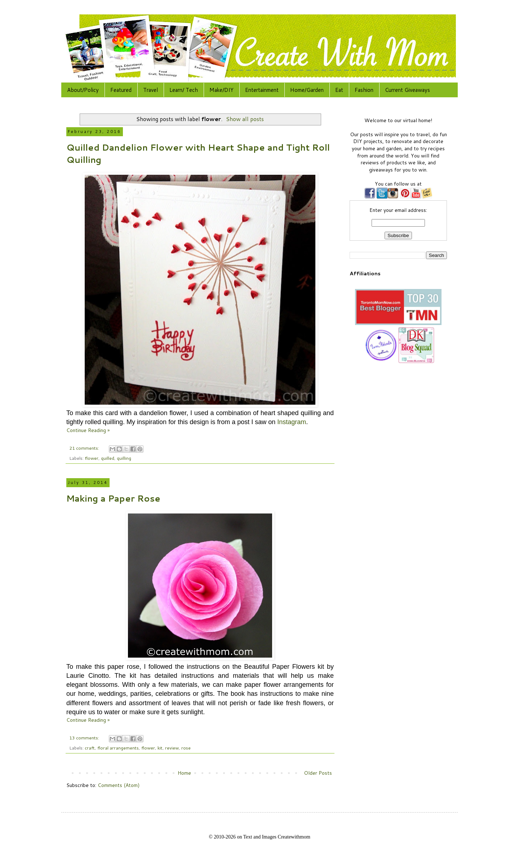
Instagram (291, 422)
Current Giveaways (407, 90)
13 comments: (84, 737)
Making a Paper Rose (113, 498)
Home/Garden (307, 90)
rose (186, 747)
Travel (150, 90)
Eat (339, 90)
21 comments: (84, 448)
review (172, 747)
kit (160, 747)
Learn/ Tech (183, 90)
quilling (124, 458)
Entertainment (262, 90)
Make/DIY (221, 90)
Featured (121, 90)
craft (90, 747)
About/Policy (83, 90)
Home (184, 773)
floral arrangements (118, 747)
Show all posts (245, 119)
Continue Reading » (88, 430)
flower (91, 458)
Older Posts (318, 773)
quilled (107, 458)
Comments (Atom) (118, 785)
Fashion (364, 90)
